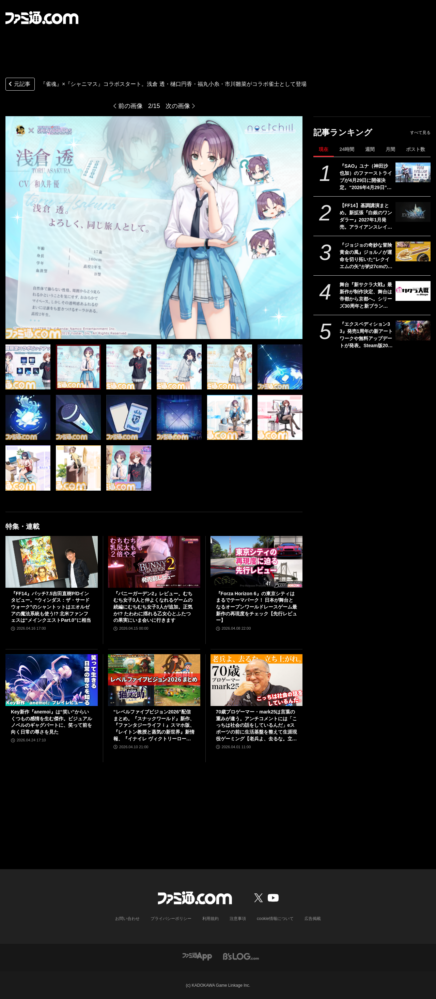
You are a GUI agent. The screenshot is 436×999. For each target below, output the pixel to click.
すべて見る (420, 132)
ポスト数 (415, 149)
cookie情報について (275, 918)
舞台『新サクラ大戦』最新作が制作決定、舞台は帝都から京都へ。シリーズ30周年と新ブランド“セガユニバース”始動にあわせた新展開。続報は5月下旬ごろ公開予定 (366, 296)
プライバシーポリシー (171, 918)
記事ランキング (342, 132)
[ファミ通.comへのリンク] (41, 17)
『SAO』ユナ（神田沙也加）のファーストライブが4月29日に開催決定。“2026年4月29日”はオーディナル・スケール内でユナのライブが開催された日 (366, 177)
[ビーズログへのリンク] (241, 955)
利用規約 (211, 918)
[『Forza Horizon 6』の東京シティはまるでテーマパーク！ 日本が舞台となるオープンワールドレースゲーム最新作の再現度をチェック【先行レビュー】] (257, 562)
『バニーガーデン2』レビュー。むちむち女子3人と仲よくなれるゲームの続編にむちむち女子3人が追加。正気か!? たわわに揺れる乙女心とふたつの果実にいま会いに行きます (152, 607)
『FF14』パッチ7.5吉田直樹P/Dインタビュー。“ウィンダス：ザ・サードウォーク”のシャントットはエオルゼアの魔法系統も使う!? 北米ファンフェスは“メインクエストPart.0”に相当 (51, 607)
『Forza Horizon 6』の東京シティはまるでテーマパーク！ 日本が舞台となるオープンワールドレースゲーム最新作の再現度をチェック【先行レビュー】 (256, 607)
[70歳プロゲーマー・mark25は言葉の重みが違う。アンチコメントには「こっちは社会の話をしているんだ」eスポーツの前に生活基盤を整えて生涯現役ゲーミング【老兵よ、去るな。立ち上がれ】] (257, 680)
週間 (370, 149)
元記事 (18, 84)
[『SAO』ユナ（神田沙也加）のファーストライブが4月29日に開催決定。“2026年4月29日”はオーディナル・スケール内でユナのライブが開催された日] (413, 172)
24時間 (346, 149)
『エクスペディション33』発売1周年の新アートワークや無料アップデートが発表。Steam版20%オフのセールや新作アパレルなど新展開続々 (366, 335)
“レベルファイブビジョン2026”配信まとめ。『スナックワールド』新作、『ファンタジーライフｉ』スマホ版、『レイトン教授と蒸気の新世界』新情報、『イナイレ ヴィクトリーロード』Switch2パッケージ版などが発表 (153, 725)
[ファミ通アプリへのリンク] (197, 955)
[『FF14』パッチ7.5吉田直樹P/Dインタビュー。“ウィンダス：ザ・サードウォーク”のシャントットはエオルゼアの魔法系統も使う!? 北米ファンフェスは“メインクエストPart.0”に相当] (51, 562)
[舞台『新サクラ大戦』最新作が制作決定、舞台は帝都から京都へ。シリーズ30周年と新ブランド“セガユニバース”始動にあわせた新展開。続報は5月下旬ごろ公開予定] (413, 291)
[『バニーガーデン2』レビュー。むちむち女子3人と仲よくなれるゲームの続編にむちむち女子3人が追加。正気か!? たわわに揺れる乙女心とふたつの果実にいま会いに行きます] (154, 562)
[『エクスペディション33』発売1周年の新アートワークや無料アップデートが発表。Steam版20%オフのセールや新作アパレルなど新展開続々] (413, 330)
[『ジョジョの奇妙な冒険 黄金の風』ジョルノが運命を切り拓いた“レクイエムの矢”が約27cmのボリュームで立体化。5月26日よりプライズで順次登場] (413, 251)
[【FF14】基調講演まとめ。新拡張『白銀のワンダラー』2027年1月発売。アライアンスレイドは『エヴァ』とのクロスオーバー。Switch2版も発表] (413, 212)
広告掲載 (312, 918)
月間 (390, 149)
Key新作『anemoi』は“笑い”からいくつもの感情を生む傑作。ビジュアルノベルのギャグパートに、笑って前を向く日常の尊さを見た (51, 722)
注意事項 (238, 918)
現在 (323, 149)
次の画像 (178, 106)
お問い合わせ (127, 918)
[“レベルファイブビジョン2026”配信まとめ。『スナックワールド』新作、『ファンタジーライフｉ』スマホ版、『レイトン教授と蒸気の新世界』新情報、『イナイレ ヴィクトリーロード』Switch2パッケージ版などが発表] (154, 680)
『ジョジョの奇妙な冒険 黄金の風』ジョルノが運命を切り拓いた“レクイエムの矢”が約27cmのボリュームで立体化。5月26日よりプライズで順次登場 (366, 256)
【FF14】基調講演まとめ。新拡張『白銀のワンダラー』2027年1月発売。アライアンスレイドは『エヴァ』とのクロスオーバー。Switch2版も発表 (366, 217)
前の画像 (130, 106)
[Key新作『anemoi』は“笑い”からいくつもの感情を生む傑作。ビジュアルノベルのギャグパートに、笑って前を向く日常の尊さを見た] (51, 680)
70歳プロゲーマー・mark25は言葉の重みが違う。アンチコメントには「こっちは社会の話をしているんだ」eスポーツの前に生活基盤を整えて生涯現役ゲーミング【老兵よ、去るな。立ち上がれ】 (256, 725)
